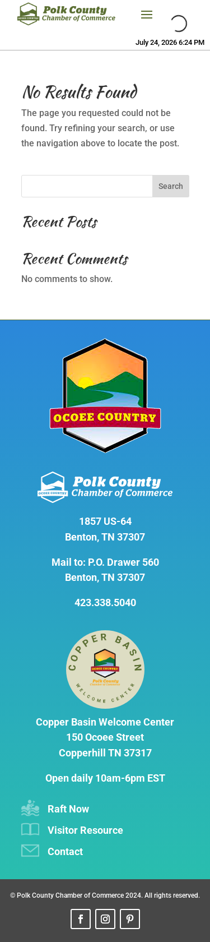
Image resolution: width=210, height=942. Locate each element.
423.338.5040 (105, 602)
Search (170, 186)
